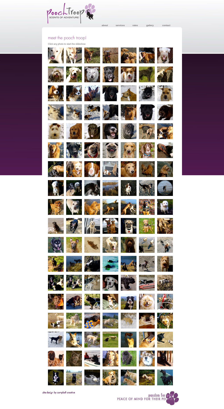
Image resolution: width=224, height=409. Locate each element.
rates (135, 25)
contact (166, 25)
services (120, 25)
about (105, 25)
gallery (150, 25)
